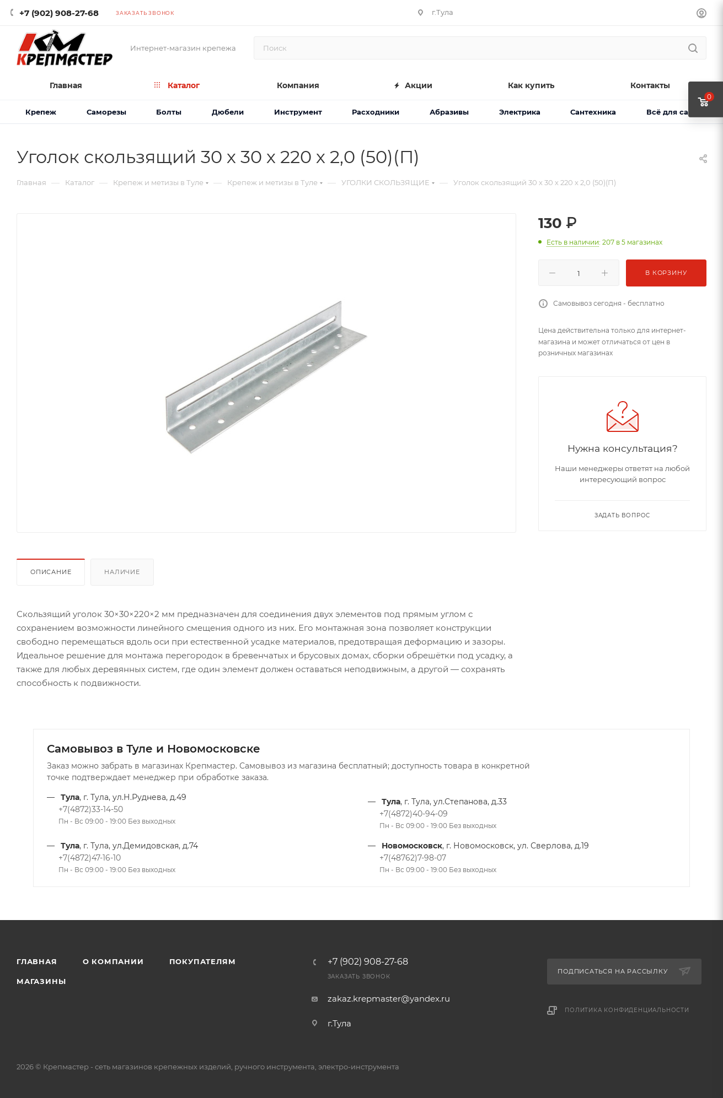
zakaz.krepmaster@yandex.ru (389, 998)
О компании (113, 961)
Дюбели (228, 111)
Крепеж (40, 111)
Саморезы (106, 111)
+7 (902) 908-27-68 (59, 13)
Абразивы (449, 111)
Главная (37, 961)
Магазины (41, 981)
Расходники (375, 111)
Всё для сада (672, 111)
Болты (168, 111)
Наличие (122, 572)
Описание (50, 572)
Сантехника (593, 111)
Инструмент (298, 111)
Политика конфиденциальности (627, 1010)
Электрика (519, 111)
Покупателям (202, 961)
